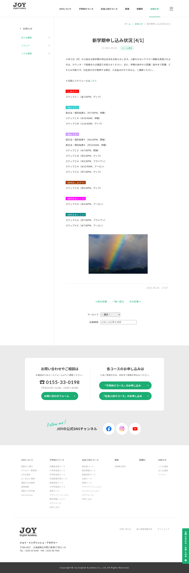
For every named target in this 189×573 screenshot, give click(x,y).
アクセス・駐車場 (29, 470)
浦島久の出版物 (28, 482)
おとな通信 (127, 48)
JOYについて (65, 8)
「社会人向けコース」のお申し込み (122, 396)
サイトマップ (163, 529)
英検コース (54, 490)
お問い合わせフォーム (56, 396)
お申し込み (54, 507)
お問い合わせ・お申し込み (185, 544)
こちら (93, 80)
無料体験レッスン (57, 499)
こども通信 (26, 53)
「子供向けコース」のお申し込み (122, 385)
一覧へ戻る (118, 301)
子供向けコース (86, 8)
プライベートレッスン (59, 494)
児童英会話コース (57, 466)
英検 (127, 8)
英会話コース (88, 466)
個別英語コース (89, 470)
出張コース (87, 478)
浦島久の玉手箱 (28, 490)
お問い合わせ (125, 529)
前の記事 (101, 301)
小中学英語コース (57, 486)
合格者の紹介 (120, 466)
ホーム (128, 23)
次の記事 (135, 301)
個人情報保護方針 (144, 529)
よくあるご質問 (28, 478)
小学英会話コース (57, 470)
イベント (25, 45)
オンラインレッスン (91, 490)
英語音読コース (56, 482)
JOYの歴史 (25, 474)
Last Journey (27, 494)
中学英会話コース (57, 474)
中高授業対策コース (58, 478)
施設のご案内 (27, 466)
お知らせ (154, 8)
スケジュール (55, 503)
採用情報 (25, 486)
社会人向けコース (109, 8)
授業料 (140, 8)
